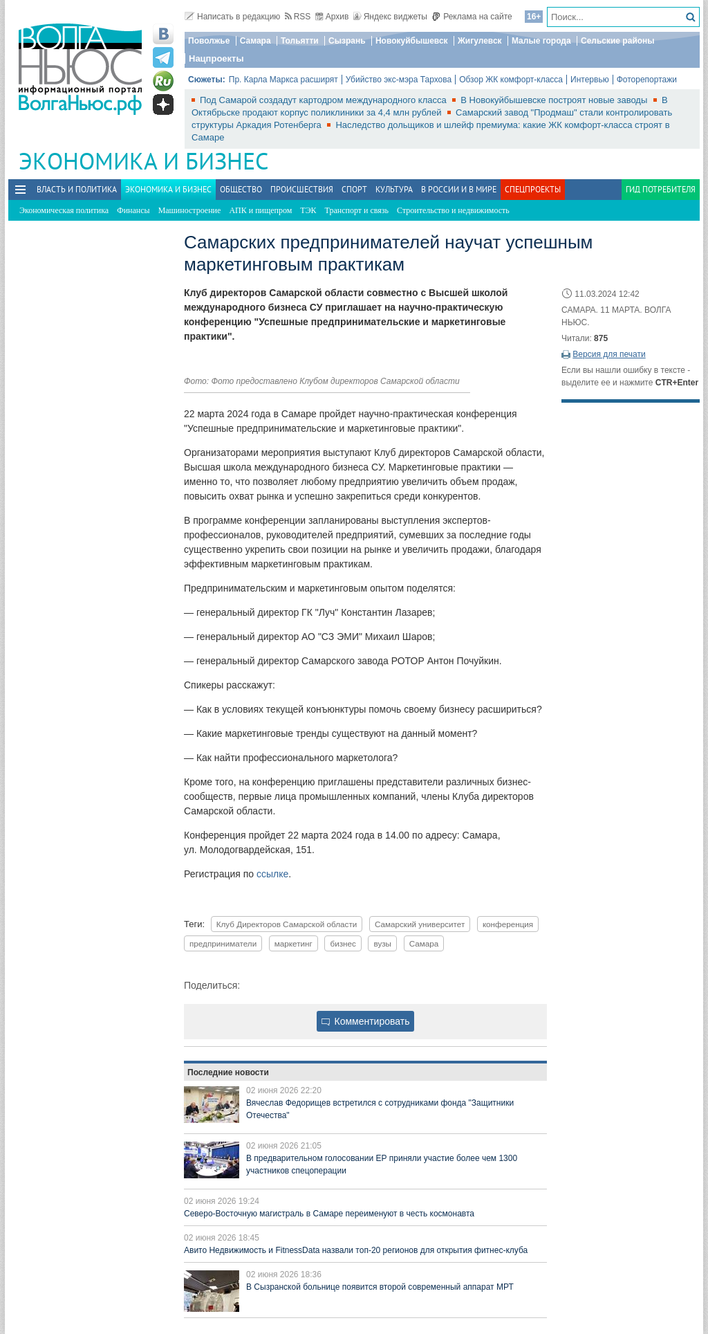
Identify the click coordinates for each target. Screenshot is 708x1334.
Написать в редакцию (232, 16)
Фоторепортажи (647, 79)
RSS (298, 16)
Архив (332, 16)
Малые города (541, 41)
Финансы (133, 210)
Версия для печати (608, 354)
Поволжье (209, 41)
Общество (241, 189)
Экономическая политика (64, 210)
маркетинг (293, 943)
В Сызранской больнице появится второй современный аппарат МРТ (380, 1287)
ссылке (272, 873)
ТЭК (308, 210)
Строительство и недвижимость (453, 210)
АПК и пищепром (260, 210)
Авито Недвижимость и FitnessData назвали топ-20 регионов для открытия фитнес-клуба (356, 1250)
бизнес (342, 943)
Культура (394, 189)
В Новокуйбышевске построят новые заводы (555, 100)
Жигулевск (480, 41)
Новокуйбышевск (411, 41)
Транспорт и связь (357, 210)
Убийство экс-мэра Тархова (398, 79)
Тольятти (300, 41)
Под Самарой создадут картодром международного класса (324, 100)
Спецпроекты (533, 189)
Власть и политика (77, 189)
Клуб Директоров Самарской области (286, 924)
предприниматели (223, 943)
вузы (382, 943)
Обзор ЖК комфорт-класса (511, 79)
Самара (255, 41)
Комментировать (366, 1021)
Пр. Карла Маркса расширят (283, 79)
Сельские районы (618, 41)
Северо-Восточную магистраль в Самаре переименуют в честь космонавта (329, 1213)
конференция (508, 924)
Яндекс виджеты (390, 16)
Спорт (354, 189)
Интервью (589, 79)
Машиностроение (189, 210)
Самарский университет (420, 924)
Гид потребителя (661, 189)
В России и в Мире (458, 189)
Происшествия (301, 189)
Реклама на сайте (471, 16)
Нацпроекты (216, 58)
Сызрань (347, 41)
